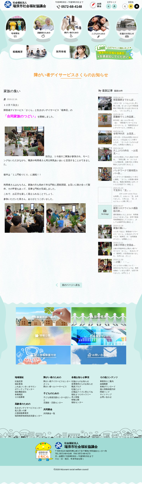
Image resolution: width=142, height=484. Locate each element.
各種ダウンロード (108, 386)
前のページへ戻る (71, 285)
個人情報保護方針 (108, 389)
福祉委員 (19, 384)
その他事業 (20, 397)
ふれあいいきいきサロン (25, 386)
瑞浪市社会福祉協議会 (29, 4)
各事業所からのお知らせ (82, 384)
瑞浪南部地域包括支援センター (28, 416)
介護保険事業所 (21, 413)
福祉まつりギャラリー (81, 394)
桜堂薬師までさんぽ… (124, 100)
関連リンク (105, 392)
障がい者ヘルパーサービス (55, 386)
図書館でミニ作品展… (124, 117)
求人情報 (75, 397)
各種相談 (19, 394)
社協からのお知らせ (80, 381)
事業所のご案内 (107, 381)
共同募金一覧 (49, 413)
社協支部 (19, 381)
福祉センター (77, 402)
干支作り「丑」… (122, 190)
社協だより (76, 389)
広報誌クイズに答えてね (82, 392)
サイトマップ (106, 394)
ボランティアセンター (24, 389)
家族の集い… (120, 228)
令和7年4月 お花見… (124, 133)
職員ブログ (76, 386)
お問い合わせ (106, 397)
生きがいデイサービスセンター (28, 408)
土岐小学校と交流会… (124, 245)
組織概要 (104, 384)
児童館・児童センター (53, 402)
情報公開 (75, 400)
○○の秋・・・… (121, 262)
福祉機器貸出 (20, 392)
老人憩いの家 (20, 410)
